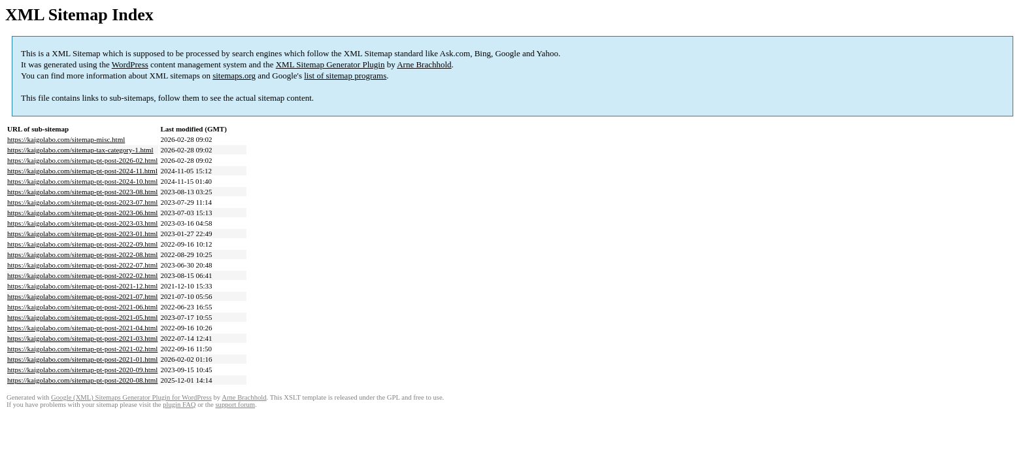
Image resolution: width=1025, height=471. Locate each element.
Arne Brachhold (424, 64)
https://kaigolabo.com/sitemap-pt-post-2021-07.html (82, 296)
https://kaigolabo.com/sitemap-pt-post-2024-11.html (82, 171)
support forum (235, 404)
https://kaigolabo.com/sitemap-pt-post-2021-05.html (82, 317)
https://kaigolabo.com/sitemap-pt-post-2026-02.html (82, 160)
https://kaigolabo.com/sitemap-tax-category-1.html (80, 150)
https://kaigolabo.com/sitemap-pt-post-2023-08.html (82, 192)
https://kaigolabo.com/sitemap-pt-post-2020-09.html (82, 370)
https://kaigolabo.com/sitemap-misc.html (66, 139)
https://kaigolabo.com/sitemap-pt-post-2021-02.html (82, 349)
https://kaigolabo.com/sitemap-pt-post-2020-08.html (82, 380)
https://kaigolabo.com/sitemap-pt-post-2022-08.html (82, 254)
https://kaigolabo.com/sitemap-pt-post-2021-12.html (82, 286)
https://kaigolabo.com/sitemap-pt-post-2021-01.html (82, 359)
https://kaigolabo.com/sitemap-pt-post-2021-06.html (82, 307)
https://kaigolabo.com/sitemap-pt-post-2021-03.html (82, 338)
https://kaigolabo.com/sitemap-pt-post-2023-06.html (82, 213)
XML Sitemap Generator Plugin (330, 64)
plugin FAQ (179, 404)
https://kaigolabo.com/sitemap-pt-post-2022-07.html (82, 265)
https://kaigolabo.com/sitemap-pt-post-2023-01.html (82, 233)
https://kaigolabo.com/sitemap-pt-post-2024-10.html (82, 181)
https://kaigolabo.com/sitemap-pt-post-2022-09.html (82, 244)
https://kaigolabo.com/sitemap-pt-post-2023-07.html (82, 202)
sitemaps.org (234, 75)
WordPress (130, 64)
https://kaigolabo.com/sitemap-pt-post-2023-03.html (82, 223)
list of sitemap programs (345, 75)
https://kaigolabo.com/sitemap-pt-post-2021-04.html (82, 328)
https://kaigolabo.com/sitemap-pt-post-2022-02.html (82, 275)
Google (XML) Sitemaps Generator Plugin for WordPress (131, 397)
